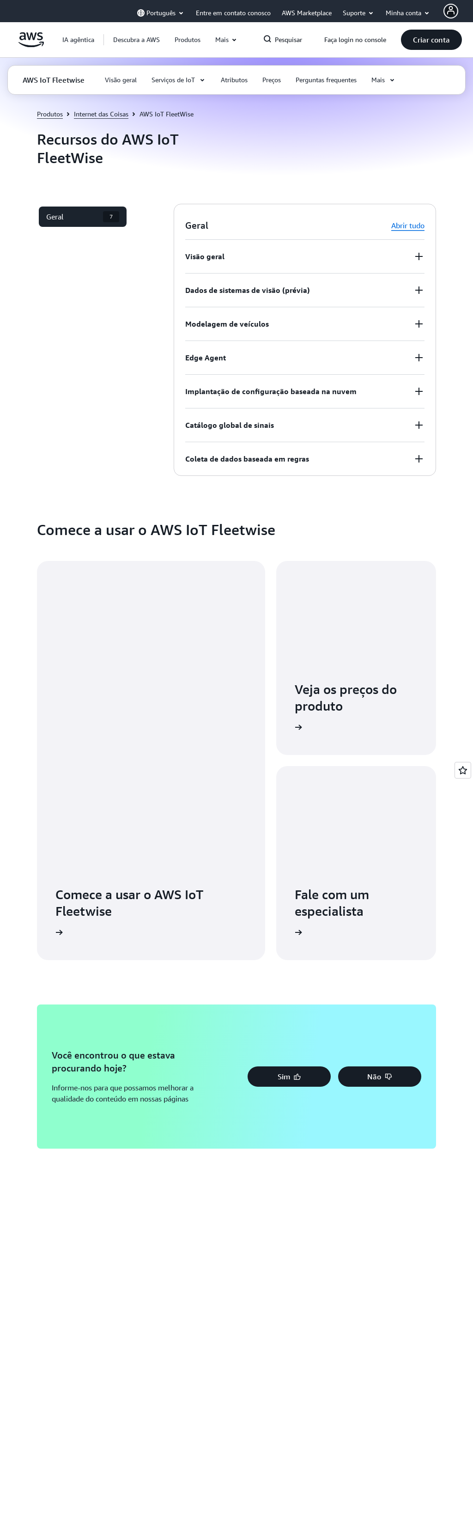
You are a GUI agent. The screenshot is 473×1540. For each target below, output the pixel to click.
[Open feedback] (463, 770)
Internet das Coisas (101, 114)
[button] (136, 39)
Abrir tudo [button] (407, 225)
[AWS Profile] (450, 11)
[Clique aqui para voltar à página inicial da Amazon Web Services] (31, 45)
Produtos (50, 114)
